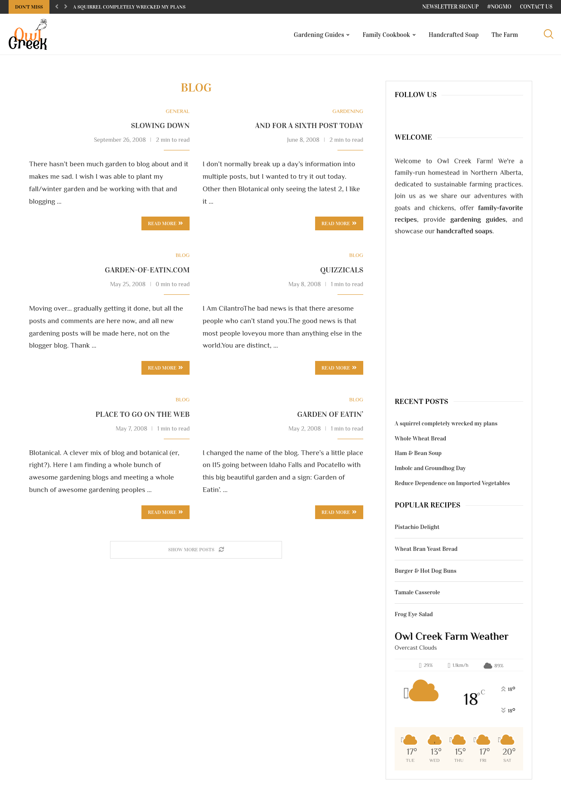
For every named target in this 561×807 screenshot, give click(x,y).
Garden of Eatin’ (330, 416)
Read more (165, 226)
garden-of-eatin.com (147, 271)
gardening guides (478, 221)
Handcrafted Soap (453, 35)
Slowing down (160, 127)
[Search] (548, 35)
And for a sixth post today (309, 127)
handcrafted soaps (465, 233)
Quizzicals (341, 271)
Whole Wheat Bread (420, 440)
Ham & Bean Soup (418, 455)
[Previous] (57, 7)
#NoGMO (499, 6)
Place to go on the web (142, 416)
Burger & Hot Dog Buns (426, 572)
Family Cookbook (386, 35)
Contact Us (536, 6)
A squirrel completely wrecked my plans (129, 7)
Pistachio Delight (417, 528)
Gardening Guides (319, 35)
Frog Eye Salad (414, 616)
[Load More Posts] (196, 552)
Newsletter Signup (450, 6)
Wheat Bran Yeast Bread (426, 550)
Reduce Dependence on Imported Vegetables (452, 484)
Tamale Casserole (417, 594)
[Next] (66, 7)
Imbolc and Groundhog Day (430, 470)
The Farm (504, 35)
